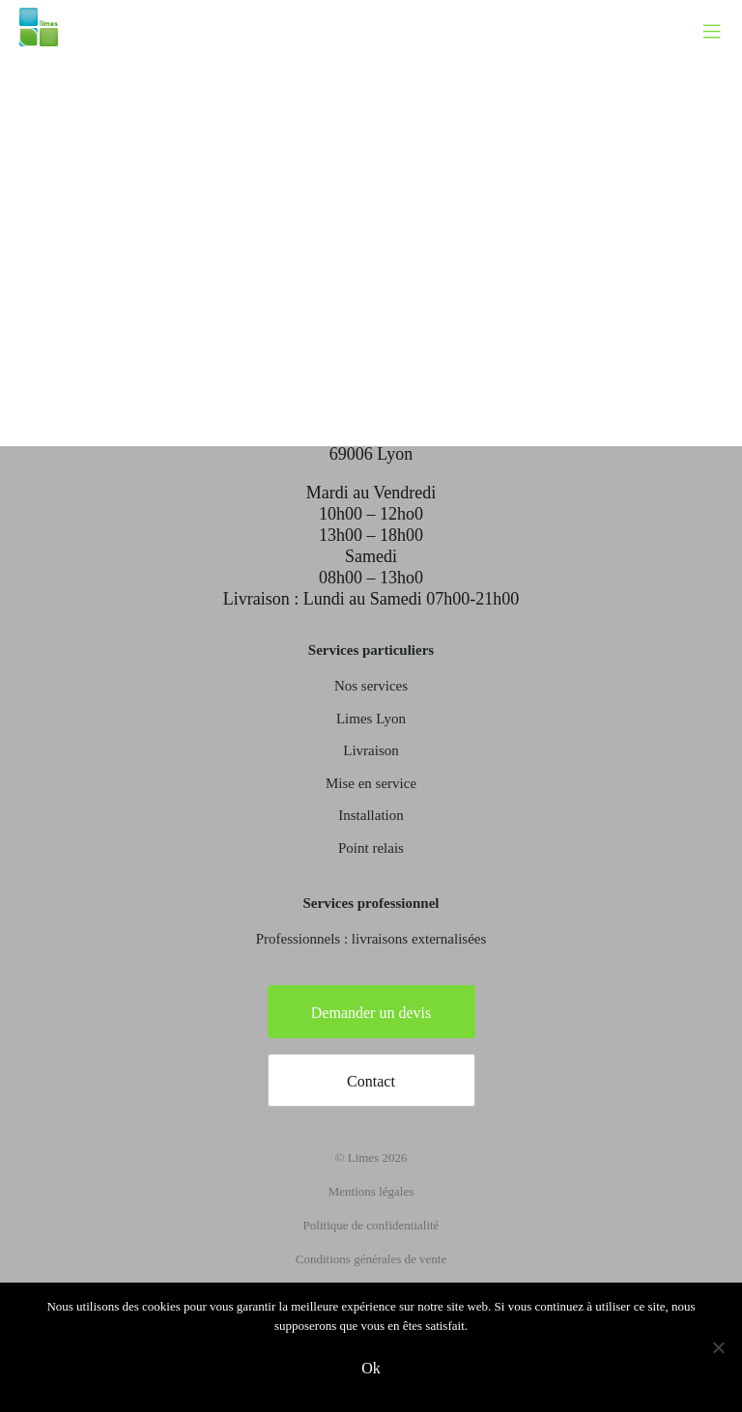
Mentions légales (371, 1191)
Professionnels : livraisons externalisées (371, 938)
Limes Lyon (371, 718)
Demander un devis (371, 1012)
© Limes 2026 (371, 1157)
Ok (371, 1368)
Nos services (371, 685)
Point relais (371, 848)
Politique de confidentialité (371, 1225)
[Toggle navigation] (722, 14)
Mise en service (371, 783)
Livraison (371, 750)
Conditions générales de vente (371, 1259)
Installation (371, 815)
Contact (371, 1081)
